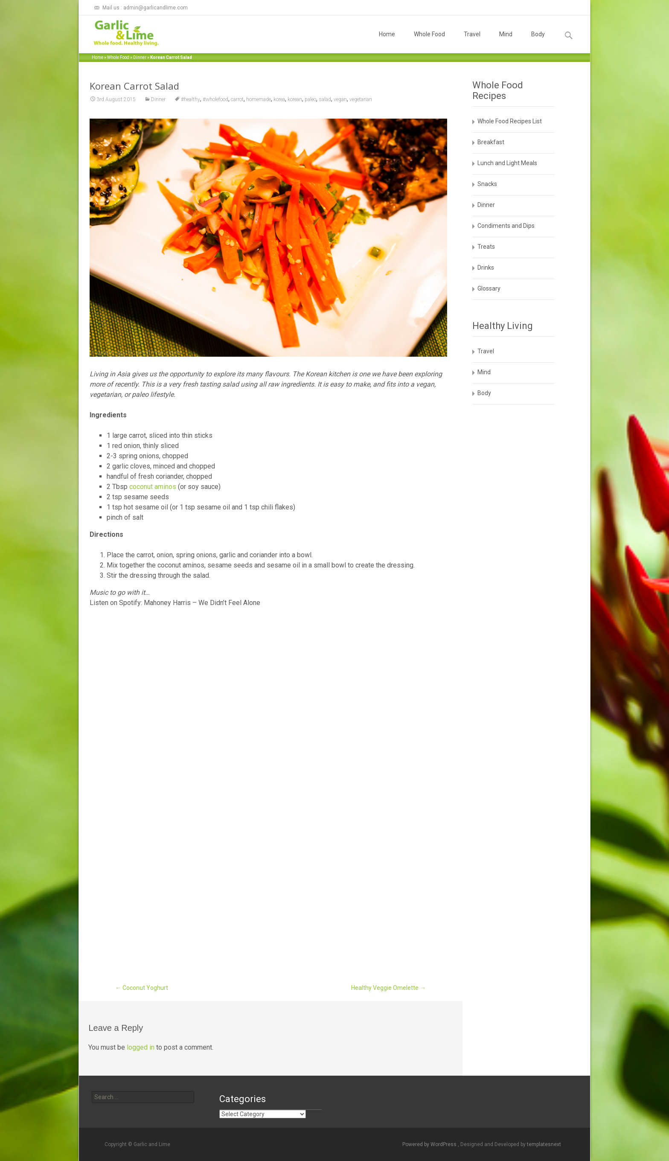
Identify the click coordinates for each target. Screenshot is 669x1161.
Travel (472, 42)
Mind (505, 42)
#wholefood (215, 99)
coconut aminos (152, 487)
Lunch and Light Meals (507, 163)
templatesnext (544, 1144)
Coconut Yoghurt (141, 987)
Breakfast (490, 142)
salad (325, 99)
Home (387, 42)
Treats (486, 246)
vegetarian (360, 99)
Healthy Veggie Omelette (388, 987)
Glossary (488, 288)
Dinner (139, 57)
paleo (310, 99)
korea (279, 99)
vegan (340, 99)
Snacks (487, 183)
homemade (258, 99)
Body (538, 42)
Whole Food (429, 42)
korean (295, 99)
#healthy (190, 99)
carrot (237, 99)
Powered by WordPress (430, 1144)
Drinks (485, 267)
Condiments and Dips (506, 225)
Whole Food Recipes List (509, 121)
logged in (140, 1047)
